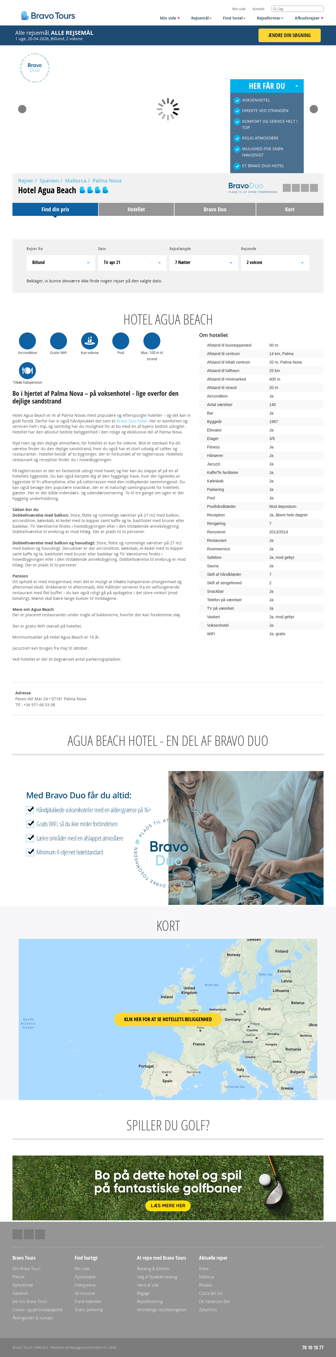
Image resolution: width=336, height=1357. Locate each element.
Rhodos (205, 1285)
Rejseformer (270, 18)
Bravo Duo (215, 209)
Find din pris (55, 209)
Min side (170, 18)
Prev (22, 107)
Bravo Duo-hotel (132, 421)
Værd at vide (148, 1285)
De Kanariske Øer (214, 1301)
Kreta (203, 1268)
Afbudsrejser (309, 18)
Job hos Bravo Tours (29, 1301)
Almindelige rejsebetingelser (162, 1309)
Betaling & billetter (153, 1268)
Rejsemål (201, 18)
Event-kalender (88, 1301)
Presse (18, 1276)
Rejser (25, 180)
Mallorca (75, 180)
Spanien (49, 180)
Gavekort (20, 1293)
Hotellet (136, 209)
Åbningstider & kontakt (32, 1318)
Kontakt (258, 9)
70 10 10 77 (313, 1347)
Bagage (143, 1293)
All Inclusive (85, 1293)
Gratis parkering (89, 1309)
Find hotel (234, 18)
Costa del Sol (210, 1293)
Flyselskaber (85, 1276)
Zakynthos (208, 1309)
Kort (289, 209)
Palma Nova (107, 180)
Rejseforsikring (150, 1301)
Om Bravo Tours (26, 1268)
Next (314, 107)
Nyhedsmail (22, 1285)
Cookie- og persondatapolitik (37, 1309)
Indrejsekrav (85, 1285)
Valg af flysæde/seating (157, 1276)
